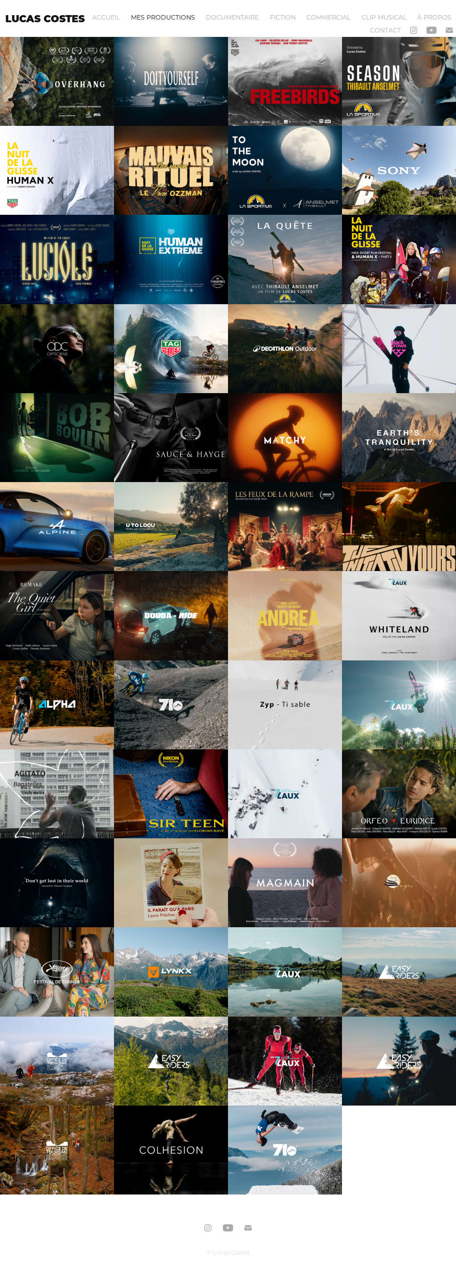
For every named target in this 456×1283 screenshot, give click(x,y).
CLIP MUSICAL (384, 17)
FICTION (283, 17)
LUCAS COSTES (45, 18)
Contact (385, 30)
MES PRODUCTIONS (163, 17)
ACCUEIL (106, 17)
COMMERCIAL (328, 17)
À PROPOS (434, 17)
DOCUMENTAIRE (232, 17)
